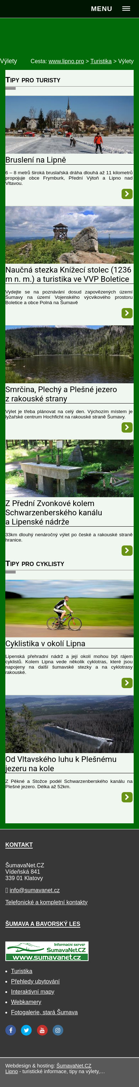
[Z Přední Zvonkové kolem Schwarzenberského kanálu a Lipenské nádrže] (69, 495)
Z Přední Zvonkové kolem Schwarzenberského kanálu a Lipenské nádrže (53, 512)
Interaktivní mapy (32, 992)
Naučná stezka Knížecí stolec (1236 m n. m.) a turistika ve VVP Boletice (68, 274)
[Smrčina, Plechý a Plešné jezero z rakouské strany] (69, 381)
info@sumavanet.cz (35, 890)
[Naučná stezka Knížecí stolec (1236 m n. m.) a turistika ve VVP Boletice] (69, 262)
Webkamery (26, 1002)
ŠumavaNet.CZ (74, 1066)
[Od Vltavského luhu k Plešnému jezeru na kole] (69, 751)
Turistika (21, 971)
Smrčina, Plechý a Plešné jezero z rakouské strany (61, 394)
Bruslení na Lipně (35, 159)
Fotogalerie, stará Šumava (44, 1012)
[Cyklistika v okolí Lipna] (69, 635)
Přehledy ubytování (35, 981)
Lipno (11, 1071)
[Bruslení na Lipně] (69, 152)
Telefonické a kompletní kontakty (46, 902)
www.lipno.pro (66, 61)
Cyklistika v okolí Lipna (45, 643)
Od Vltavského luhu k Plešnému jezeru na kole (61, 763)
